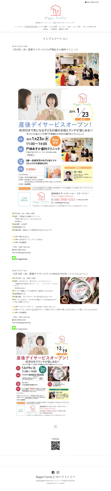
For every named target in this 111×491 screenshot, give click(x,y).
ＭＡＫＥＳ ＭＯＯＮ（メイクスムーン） (35, 281)
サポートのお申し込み (89, 26)
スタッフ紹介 (77, 26)
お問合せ (45, 29)
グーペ (57, 483)
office (69, 26)
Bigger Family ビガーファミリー (55, 477)
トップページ (19, 26)
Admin (62, 483)
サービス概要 (43, 26)
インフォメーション (31, 26)
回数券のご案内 (63, 29)
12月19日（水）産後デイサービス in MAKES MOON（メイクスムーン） (50, 274)
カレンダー (62, 26)
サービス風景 (53, 26)
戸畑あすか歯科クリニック (29, 216)
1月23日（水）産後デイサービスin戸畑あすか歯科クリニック (45, 49)
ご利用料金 (53, 29)
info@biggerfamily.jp (23, 252)
